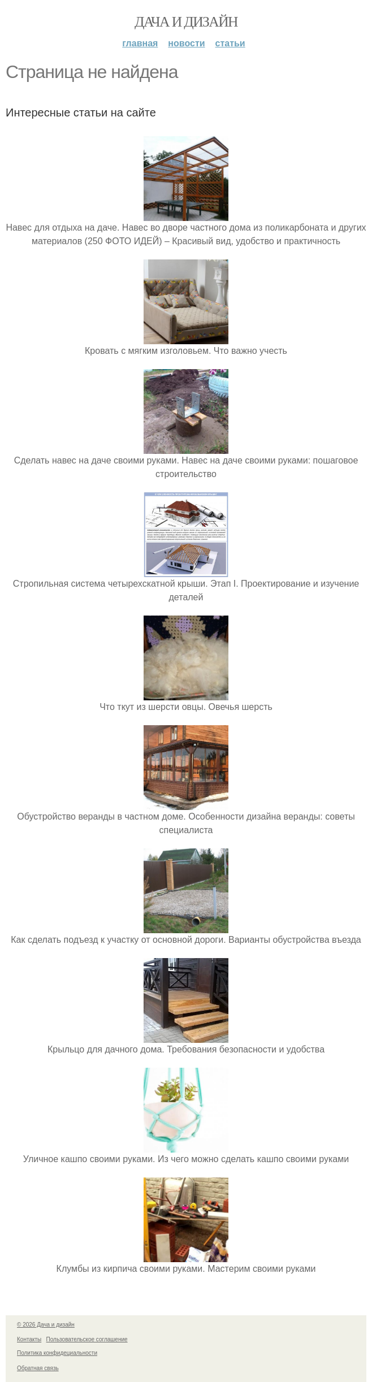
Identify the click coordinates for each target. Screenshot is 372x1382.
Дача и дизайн (186, 22)
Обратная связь (38, 1368)
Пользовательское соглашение (87, 1339)
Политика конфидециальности (57, 1353)
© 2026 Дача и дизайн (46, 1325)
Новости (186, 43)
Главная (140, 43)
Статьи (230, 43)
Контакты (29, 1339)
